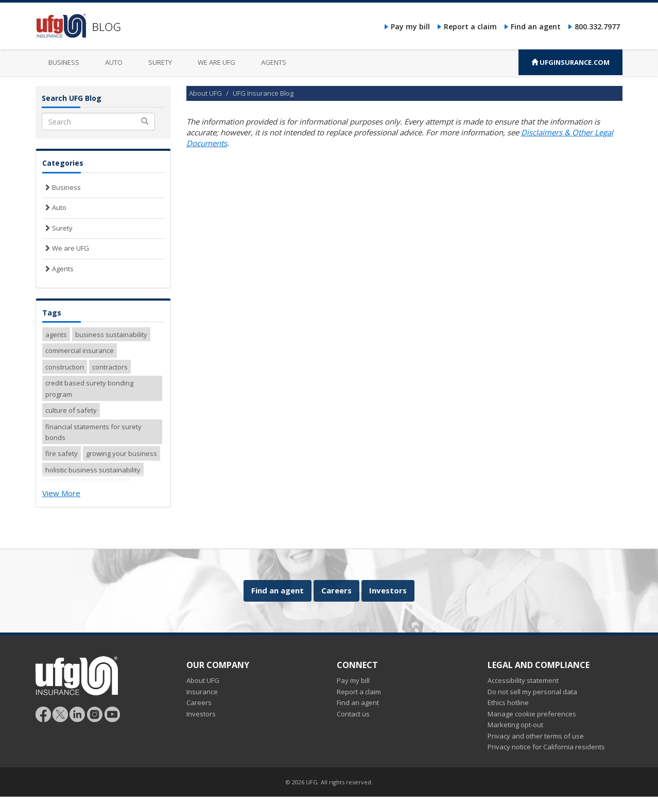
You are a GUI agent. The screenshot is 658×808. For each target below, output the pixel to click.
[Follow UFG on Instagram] (95, 713)
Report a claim (470, 26)
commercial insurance (79, 350)
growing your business (121, 453)
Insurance (202, 691)
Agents (273, 62)
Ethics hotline (508, 702)
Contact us (353, 713)
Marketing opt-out (515, 724)
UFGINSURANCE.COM (570, 62)
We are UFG (216, 62)
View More (61, 493)
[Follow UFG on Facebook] (43, 713)
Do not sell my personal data (532, 691)
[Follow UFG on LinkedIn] (77, 713)
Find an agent (536, 26)
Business (63, 62)
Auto (114, 62)
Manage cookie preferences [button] (532, 713)
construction (64, 367)
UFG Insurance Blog (263, 93)
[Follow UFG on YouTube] (112, 713)
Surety (160, 62)
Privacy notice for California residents (546, 746)
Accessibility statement (523, 680)
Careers (336, 590)
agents (56, 334)
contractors (110, 367)
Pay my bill (410, 26)
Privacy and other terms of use (536, 736)
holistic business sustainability (93, 470)
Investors (388, 590)
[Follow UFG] (60, 713)
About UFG (205, 93)
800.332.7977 (597, 26)
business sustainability (111, 334)
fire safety (61, 453)
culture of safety (71, 410)
